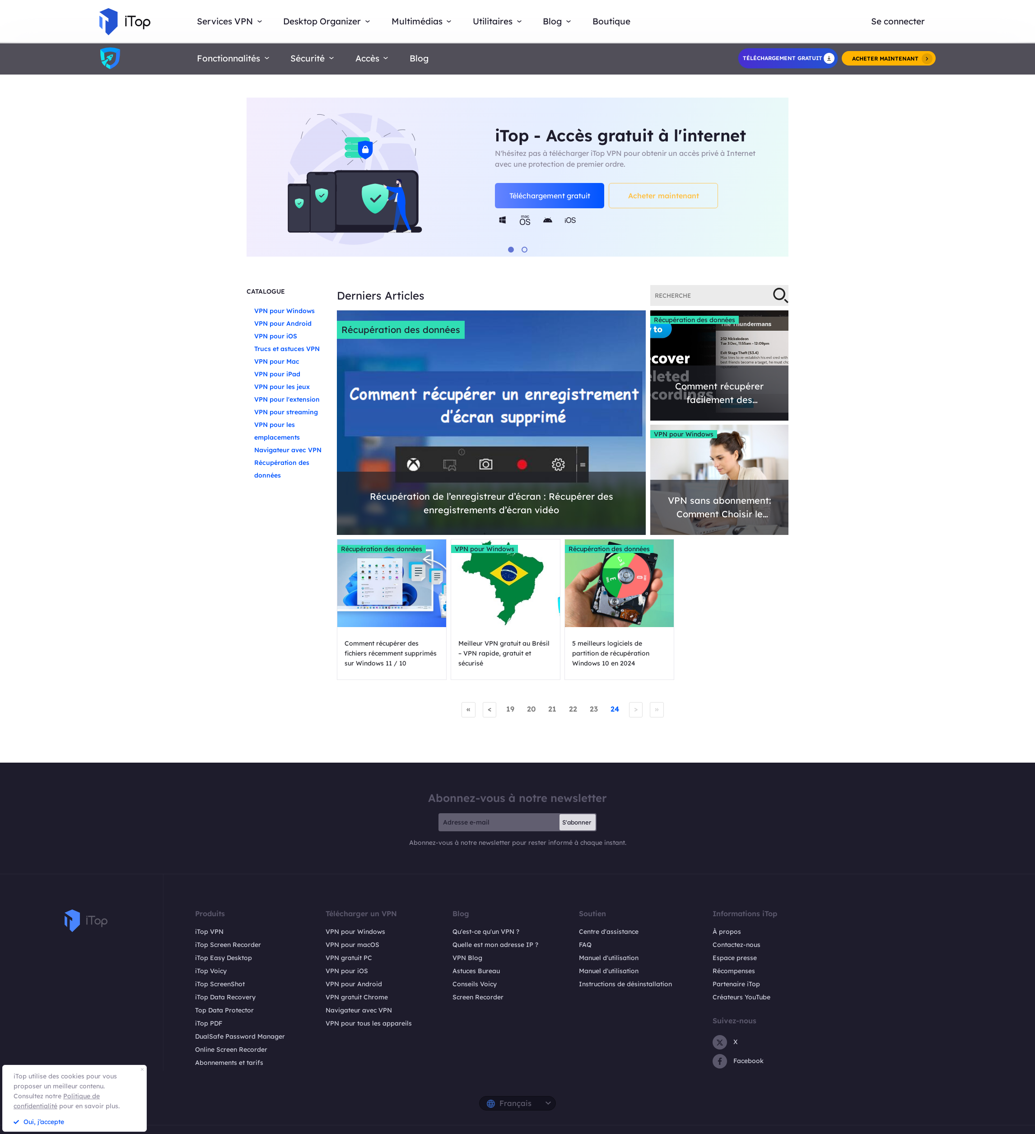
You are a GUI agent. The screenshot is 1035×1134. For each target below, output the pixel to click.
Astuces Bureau (476, 971)
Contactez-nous (736, 945)
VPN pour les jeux (282, 387)
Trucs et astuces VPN (287, 349)
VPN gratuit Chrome (357, 997)
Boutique (611, 21)
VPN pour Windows (284, 311)
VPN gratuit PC (349, 958)
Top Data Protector (224, 1010)
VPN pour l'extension (287, 399)
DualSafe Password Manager (240, 1036)
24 (615, 708)
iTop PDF (208, 1023)
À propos (727, 932)
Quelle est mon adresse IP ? (495, 945)
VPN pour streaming (286, 412)
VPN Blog (467, 958)
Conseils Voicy (474, 984)
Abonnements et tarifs (229, 1063)
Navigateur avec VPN (288, 450)
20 (531, 708)
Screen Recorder (478, 997)
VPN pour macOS (352, 945)
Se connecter (898, 21)
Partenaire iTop (736, 984)
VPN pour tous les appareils (369, 1023)
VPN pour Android (283, 323)
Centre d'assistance (609, 932)
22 (573, 708)
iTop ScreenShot (220, 984)
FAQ (585, 945)
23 (594, 708)
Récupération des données (400, 329)
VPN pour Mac (276, 361)
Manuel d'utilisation (609, 958)
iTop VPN (209, 932)
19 (510, 708)
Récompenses (734, 971)
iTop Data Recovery (225, 997)
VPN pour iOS (275, 336)
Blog (419, 58)
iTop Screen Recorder (228, 945)
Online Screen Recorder (231, 1049)
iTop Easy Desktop (223, 958)
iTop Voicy (211, 971)
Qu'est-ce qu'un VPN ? (485, 932)
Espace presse (735, 958)
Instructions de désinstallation (625, 984)
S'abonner (576, 822)
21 (552, 708)
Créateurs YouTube (741, 997)
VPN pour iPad (277, 374)
